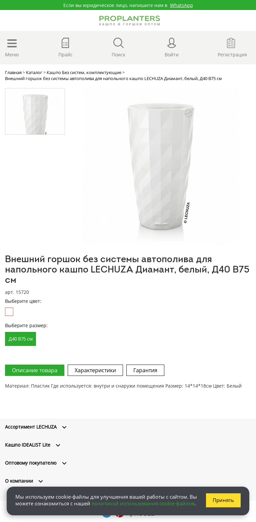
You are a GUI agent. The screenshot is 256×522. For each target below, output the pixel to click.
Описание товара (34, 370)
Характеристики (95, 370)
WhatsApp (181, 5)
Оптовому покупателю (31, 463)
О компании (19, 481)
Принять (223, 500)
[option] (160, 166)
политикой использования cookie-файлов (143, 503)
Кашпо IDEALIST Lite (27, 445)
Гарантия (145, 370)
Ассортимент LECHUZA (31, 427)
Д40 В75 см (20, 339)
